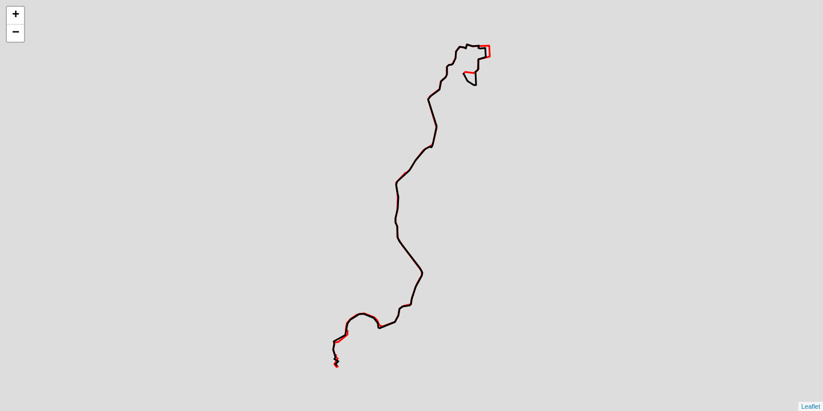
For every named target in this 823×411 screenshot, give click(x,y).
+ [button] (15, 15)
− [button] (15, 33)
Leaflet (810, 406)
